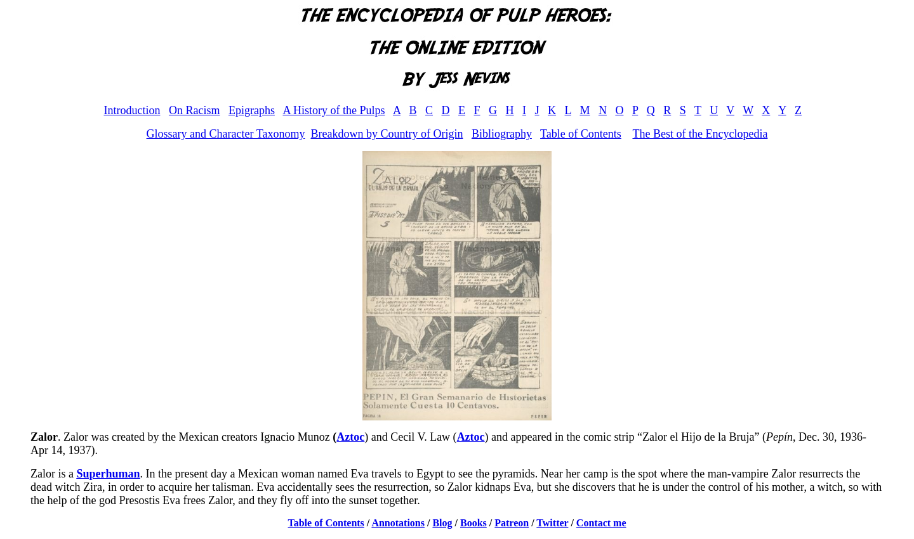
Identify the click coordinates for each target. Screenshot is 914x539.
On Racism (194, 110)
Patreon (511, 522)
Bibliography (502, 133)
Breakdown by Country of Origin (386, 133)
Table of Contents (580, 133)
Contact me (601, 522)
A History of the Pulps (333, 110)
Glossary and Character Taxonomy (226, 133)
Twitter (552, 522)
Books (473, 522)
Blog (442, 522)
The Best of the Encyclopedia (699, 133)
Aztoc (350, 437)
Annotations (398, 522)
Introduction (131, 110)
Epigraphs (251, 110)
